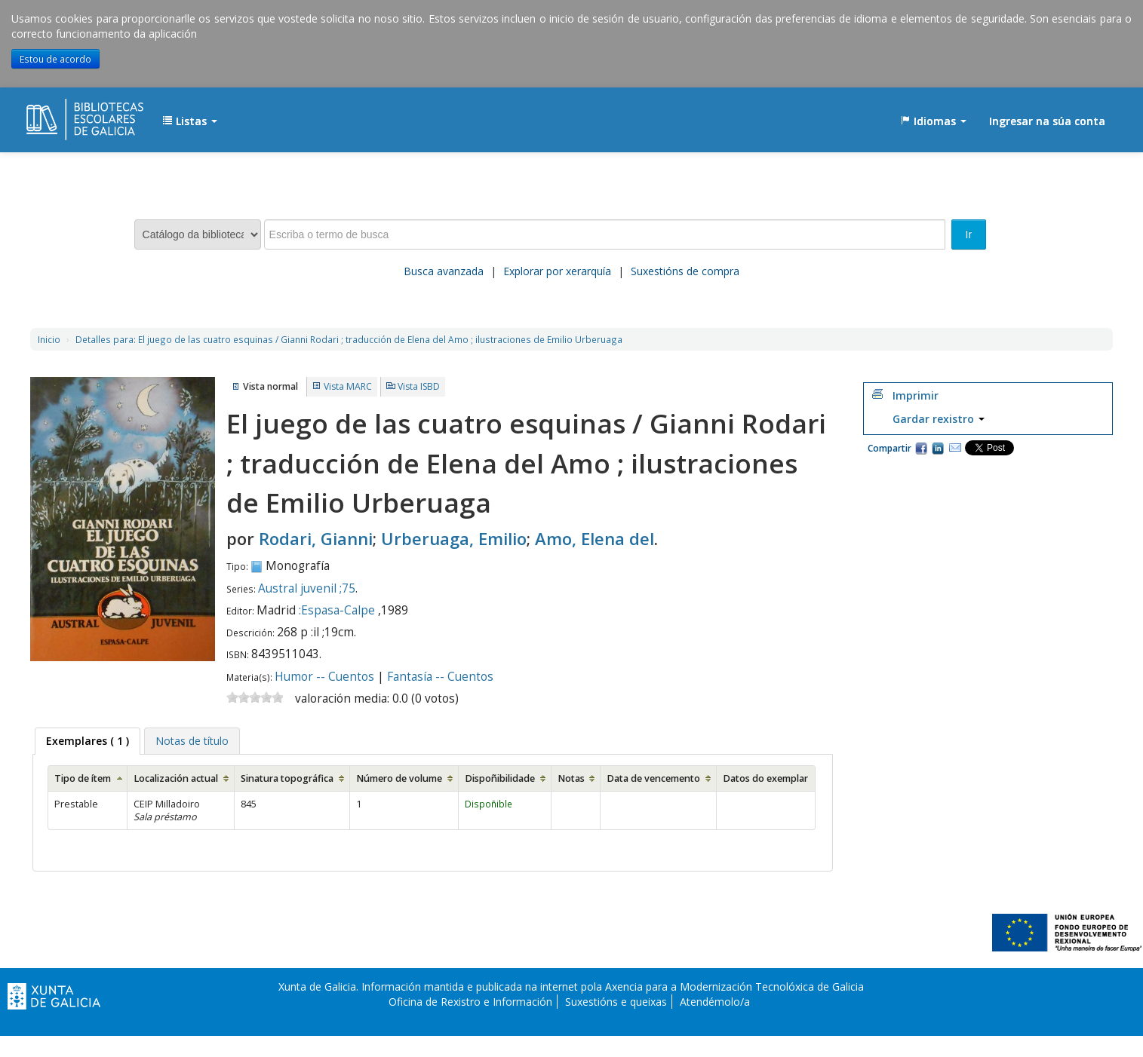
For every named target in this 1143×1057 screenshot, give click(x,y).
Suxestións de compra (685, 271)
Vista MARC (348, 386)
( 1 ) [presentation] (87, 741)
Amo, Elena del (594, 538)
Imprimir (916, 395)
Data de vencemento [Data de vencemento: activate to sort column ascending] (653, 778)
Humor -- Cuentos (324, 677)
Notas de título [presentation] (192, 741)
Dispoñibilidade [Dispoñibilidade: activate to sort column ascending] (500, 778)
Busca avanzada (444, 271)
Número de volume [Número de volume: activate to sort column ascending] (399, 778)
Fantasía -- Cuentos (440, 677)
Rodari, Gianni (316, 538)
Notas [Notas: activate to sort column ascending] (571, 778)
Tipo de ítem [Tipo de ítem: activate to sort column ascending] (82, 778)
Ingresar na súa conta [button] (1047, 121)
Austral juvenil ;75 (306, 588)
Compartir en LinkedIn (937, 447)
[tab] (87, 741)
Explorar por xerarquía (557, 271)
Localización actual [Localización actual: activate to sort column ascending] (176, 778)
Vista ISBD (419, 386)
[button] (190, 121)
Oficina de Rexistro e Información (470, 1001)
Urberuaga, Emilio (454, 538)
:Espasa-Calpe (337, 610)
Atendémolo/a (715, 1001)
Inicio (49, 339)
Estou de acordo (55, 59)
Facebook (921, 447)
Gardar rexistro (939, 419)
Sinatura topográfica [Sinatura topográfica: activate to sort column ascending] (287, 778)
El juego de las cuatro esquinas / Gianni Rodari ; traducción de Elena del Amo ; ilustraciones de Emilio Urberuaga (348, 339)
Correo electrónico (955, 447)
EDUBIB (64, 114)
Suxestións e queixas (616, 1001)
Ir (969, 234)
